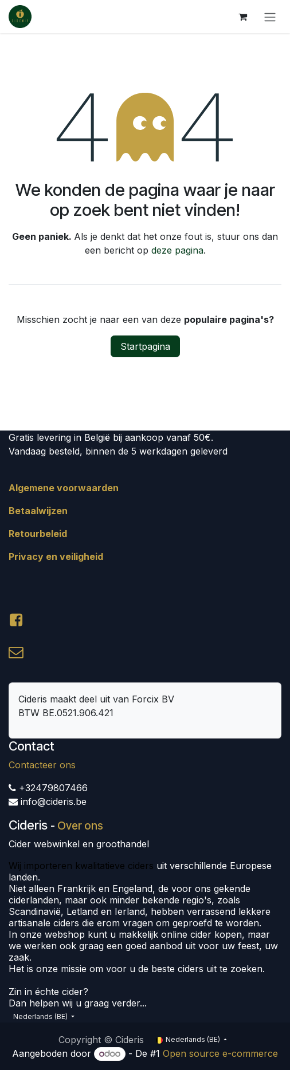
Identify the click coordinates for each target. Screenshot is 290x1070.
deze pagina (177, 250)
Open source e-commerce (220, 1053)
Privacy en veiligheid (56, 556)
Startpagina (145, 346)
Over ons (80, 825)
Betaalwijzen (38, 510)
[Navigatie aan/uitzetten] (269, 17)
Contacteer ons (42, 765)
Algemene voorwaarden (64, 487)
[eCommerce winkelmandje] (242, 16)
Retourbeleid (38, 533)
